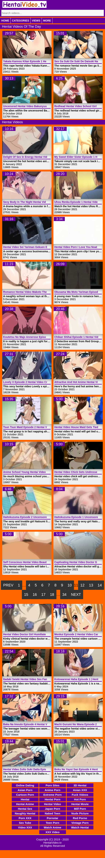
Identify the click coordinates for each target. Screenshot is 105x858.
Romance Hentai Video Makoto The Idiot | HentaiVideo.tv (38, 291)
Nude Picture (80, 813)
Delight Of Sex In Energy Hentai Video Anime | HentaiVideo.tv (41, 156)
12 (82, 585)
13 (91, 585)
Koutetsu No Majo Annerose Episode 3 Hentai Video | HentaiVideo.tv (45, 336)
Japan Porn (52, 808)
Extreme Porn (52, 794)
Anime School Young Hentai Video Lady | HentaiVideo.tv (38, 472)
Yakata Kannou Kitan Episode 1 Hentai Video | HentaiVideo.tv (41, 61)
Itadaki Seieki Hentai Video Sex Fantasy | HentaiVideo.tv (37, 679)
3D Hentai (79, 785)
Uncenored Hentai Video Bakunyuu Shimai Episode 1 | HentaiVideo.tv (46, 106)
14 (100, 585)
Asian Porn (25, 790)
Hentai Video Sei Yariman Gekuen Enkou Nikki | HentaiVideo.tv (42, 247)
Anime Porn (52, 790)
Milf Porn (80, 808)
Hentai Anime (25, 804)
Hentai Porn (52, 799)
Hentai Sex (25, 808)
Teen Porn (52, 822)
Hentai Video (52, 804)
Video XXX (25, 827)
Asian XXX (80, 790)
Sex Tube (25, 822)
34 (64, 594)
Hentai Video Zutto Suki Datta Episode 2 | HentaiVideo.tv (38, 769)
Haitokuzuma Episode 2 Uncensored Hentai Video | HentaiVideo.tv (44, 517)
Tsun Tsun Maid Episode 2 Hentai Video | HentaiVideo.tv (38, 427)
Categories (20, 20)
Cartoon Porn (25, 794)
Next (76, 594)
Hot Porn (80, 799)
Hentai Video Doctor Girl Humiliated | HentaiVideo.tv (35, 634)
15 (26, 594)
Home (5, 20)
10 (70, 585)
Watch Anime (52, 827)
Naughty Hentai (25, 813)
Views (36, 20)
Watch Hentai (80, 827)
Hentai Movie (80, 804)
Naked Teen (52, 813)
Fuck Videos (80, 794)
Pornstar (52, 818)
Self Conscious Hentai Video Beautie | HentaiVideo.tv (36, 562)
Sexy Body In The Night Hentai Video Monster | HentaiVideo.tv (41, 201)
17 (43, 594)
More (47, 20)
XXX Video (53, 832)
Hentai (25, 799)
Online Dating (25, 785)
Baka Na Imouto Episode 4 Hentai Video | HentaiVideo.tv (38, 724)
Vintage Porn (80, 822)
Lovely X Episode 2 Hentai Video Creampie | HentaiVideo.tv (39, 382)
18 (52, 594)
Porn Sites (52, 785)
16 (35, 594)
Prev (8, 585)
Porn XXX (25, 818)
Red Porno (80, 818)
